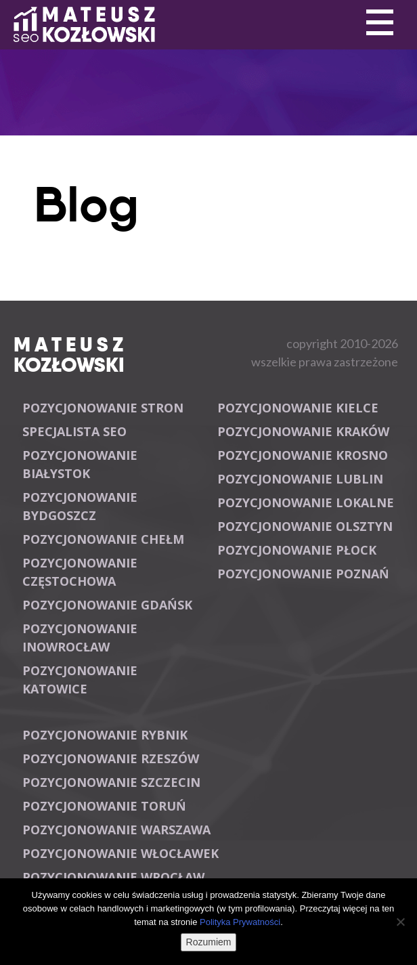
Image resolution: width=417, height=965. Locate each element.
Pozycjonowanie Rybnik (105, 735)
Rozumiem (209, 942)
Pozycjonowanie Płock (296, 550)
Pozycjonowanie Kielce (297, 408)
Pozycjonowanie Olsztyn (305, 526)
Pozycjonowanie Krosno (302, 455)
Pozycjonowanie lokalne (305, 502)
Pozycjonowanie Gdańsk (107, 605)
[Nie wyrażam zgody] (400, 921)
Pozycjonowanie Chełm (103, 539)
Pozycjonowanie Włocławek (120, 853)
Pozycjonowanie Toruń (104, 806)
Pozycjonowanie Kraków (303, 431)
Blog (86, 204)
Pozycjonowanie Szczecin (111, 782)
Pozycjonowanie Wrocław (113, 877)
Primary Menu (379, 23)
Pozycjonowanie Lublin (300, 479)
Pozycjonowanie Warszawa (116, 829)
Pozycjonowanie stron (102, 408)
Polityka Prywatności (240, 922)
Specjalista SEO (74, 431)
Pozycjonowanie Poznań (303, 573)
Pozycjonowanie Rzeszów (110, 758)
